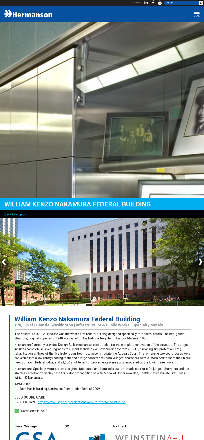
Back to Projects (15, 214)
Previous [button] (4, 262)
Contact (137, 3)
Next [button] (199, 262)
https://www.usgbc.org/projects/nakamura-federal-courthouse (82, 402)
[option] (102, 262)
